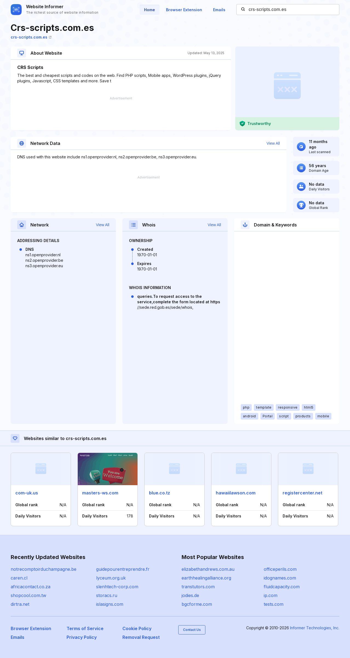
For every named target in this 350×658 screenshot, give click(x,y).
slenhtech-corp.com (117, 586)
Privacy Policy (82, 637)
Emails (219, 9)
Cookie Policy (136, 628)
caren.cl (19, 578)
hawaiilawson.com (236, 493)
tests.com (273, 604)
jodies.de (190, 595)
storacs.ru (106, 595)
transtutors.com (198, 586)
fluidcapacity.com (282, 586)
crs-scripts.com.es (31, 37)
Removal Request (141, 637)
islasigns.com (109, 604)
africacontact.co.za (30, 586)
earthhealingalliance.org (206, 578)
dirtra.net (20, 604)
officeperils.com (280, 569)
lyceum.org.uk (111, 578)
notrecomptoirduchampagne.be (43, 569)
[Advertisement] (120, 113)
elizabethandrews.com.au (208, 569)
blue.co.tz (159, 493)
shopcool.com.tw (28, 595)
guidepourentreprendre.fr (123, 569)
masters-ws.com (100, 493)
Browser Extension (184, 9)
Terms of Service (85, 628)
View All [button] (273, 143)
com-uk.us (26, 493)
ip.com (270, 595)
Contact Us (192, 630)
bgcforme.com (197, 604)
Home (149, 9)
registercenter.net (302, 493)
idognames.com (280, 578)
